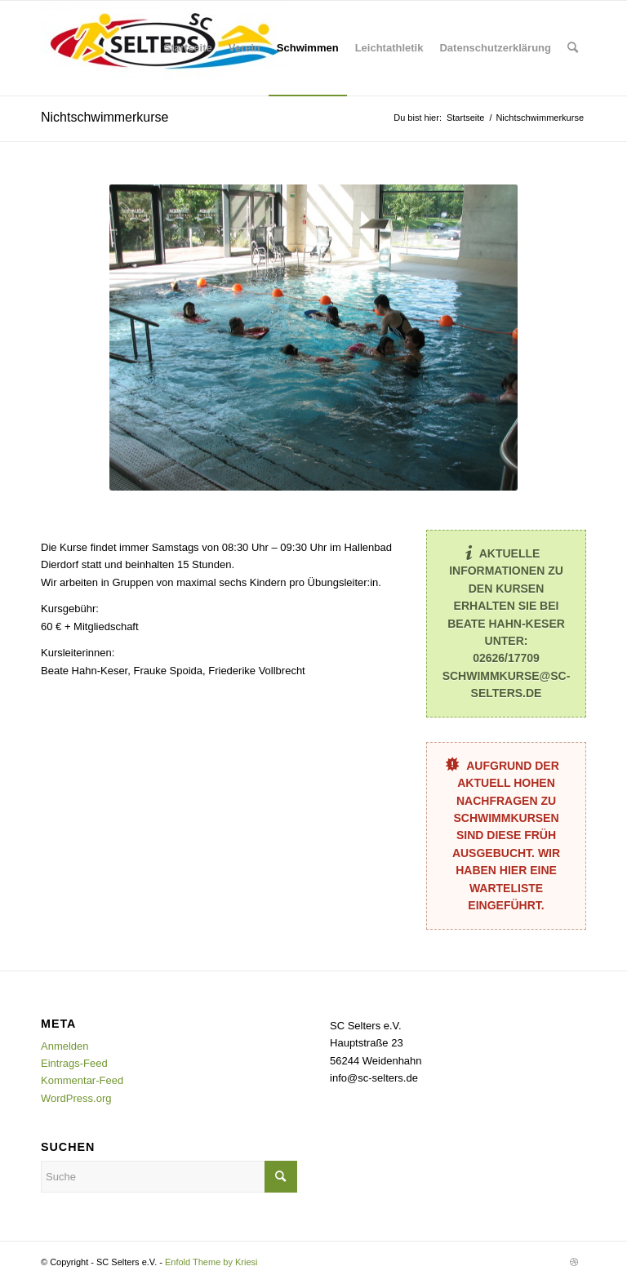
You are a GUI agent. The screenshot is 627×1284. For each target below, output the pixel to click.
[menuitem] (188, 48)
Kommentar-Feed (82, 1080)
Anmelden (65, 1046)
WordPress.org (76, 1098)
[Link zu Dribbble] (574, 1262)
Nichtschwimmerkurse (104, 117)
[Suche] (572, 48)
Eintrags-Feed (74, 1063)
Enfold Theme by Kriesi (211, 1262)
